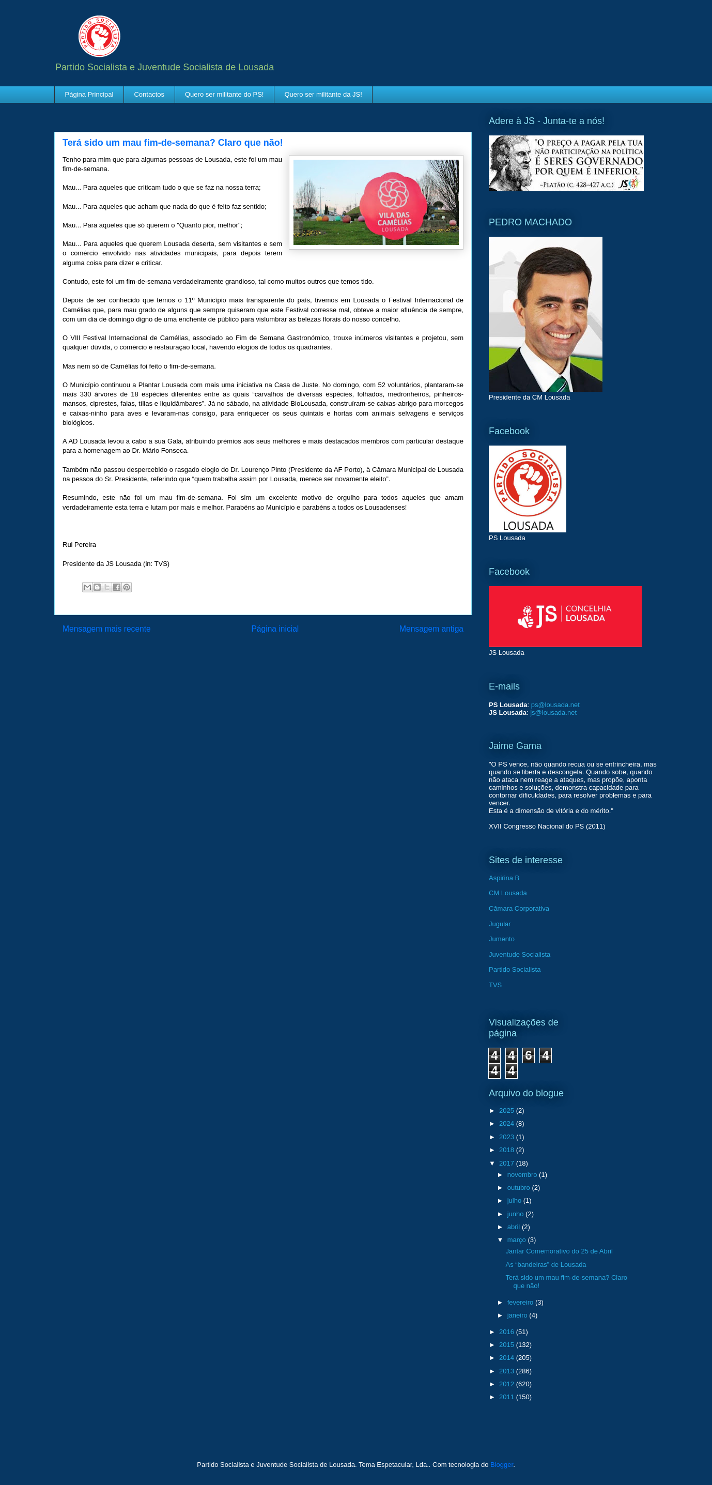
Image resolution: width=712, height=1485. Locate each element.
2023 (507, 1137)
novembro (523, 1174)
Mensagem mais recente (107, 628)
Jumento (502, 939)
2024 (507, 1123)
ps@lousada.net (555, 705)
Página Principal (89, 94)
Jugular (500, 924)
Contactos (149, 94)
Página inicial (275, 628)
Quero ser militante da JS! (323, 94)
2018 (507, 1150)
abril (514, 1227)
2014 (507, 1357)
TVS (495, 985)
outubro (519, 1187)
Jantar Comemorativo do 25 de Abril (558, 1251)
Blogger (501, 1464)
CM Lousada (508, 893)
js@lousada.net (553, 712)
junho (516, 1214)
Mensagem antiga (431, 628)
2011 (507, 1397)
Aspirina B (504, 878)
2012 (507, 1384)
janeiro (518, 1315)
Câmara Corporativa (519, 908)
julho (515, 1200)
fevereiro (521, 1302)
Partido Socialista (514, 969)
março (517, 1240)
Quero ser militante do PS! (224, 94)
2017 (507, 1163)
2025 (507, 1110)
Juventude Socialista (519, 954)
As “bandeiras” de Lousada (545, 1264)
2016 (507, 1332)
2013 (507, 1371)
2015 (507, 1345)
